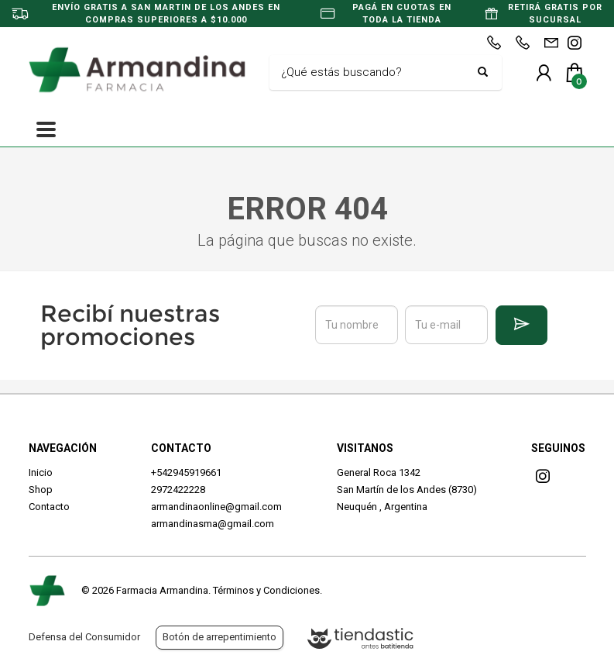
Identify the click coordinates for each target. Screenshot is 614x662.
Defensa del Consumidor (84, 637)
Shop (41, 489)
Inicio (41, 472)
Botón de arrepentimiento (219, 637)
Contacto (49, 506)
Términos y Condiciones (266, 590)
